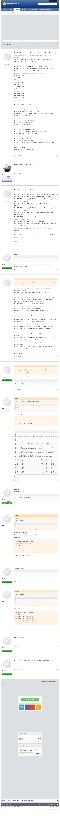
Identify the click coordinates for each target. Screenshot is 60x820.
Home (51, 804)
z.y (27, 46)
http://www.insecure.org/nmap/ (32, 68)
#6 (57, 389)
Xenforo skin (4, 804)
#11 (57, 628)
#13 (57, 669)
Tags (11, 9)
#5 (57, 356)
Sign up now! (30, 699)
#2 (57, 173)
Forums (17, 9)
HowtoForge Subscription (45, 9)
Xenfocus (10, 804)
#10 (57, 581)
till (2, 174)
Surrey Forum (56, 809)
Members (24, 9)
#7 (57, 480)
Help (43, 804)
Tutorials (5, 9)
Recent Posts (16, 12)
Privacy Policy (56, 806)
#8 (57, 506)
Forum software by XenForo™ (12, 806)
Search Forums (7, 12)
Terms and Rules (49, 806)
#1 (57, 155)
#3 (57, 245)
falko (3, 264)
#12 (57, 646)
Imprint (47, 804)
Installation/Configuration (15, 46)
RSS (57, 804)
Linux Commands (33, 9)
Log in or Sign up (53, 0)
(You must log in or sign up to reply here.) (50, 681)
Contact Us (39, 804)
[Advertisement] (30, 27)
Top (55, 804)
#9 (57, 558)
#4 (57, 269)
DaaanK (39, 741)
